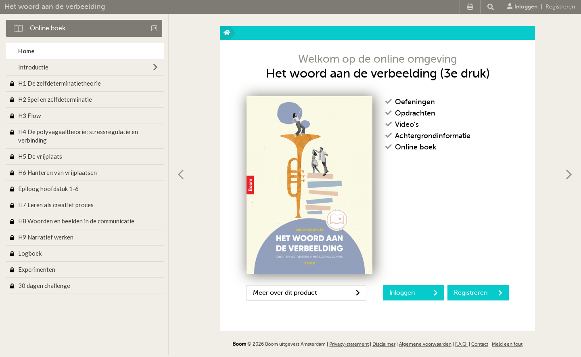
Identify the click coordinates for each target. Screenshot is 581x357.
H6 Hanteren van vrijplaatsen (57, 172)
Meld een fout (507, 344)
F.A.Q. (461, 344)
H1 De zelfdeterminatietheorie (59, 83)
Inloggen (522, 6)
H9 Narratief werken (45, 237)
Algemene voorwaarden (425, 344)
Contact (479, 344)
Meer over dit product (306, 292)
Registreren (560, 7)
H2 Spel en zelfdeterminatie (55, 99)
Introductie (33, 67)
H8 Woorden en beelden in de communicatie (76, 221)
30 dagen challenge (44, 285)
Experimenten (36, 269)
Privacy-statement (349, 344)
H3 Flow (29, 115)
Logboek (30, 253)
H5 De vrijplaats (40, 156)
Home (26, 51)
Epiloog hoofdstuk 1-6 (48, 188)
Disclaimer (383, 344)
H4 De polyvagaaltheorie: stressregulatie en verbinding (78, 136)
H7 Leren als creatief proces (56, 204)
